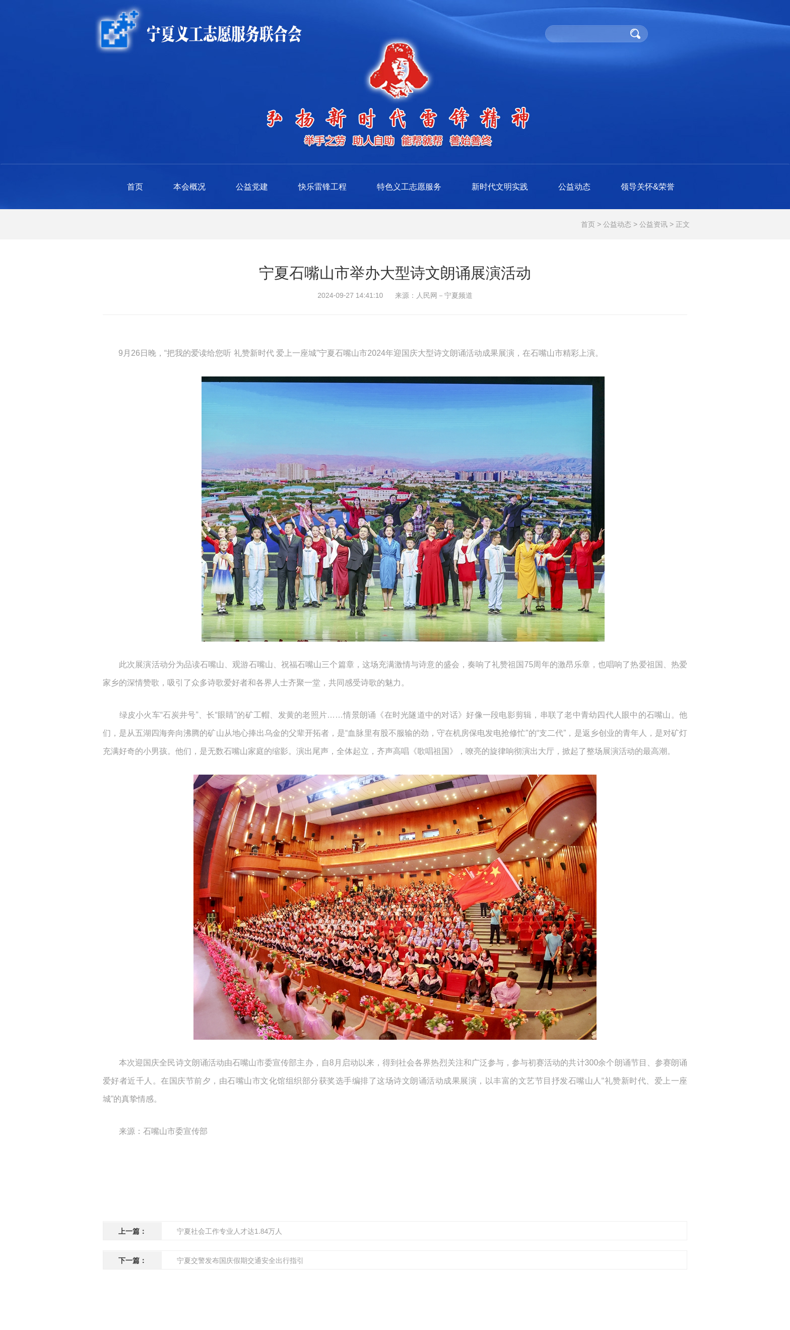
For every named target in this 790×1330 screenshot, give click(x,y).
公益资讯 (653, 224)
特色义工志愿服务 (409, 186)
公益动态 (574, 186)
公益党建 (252, 186)
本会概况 (189, 186)
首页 (135, 186)
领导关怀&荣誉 (648, 186)
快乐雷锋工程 (322, 186)
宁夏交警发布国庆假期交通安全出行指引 (240, 1260)
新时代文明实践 (500, 186)
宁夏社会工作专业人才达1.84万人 (229, 1231)
